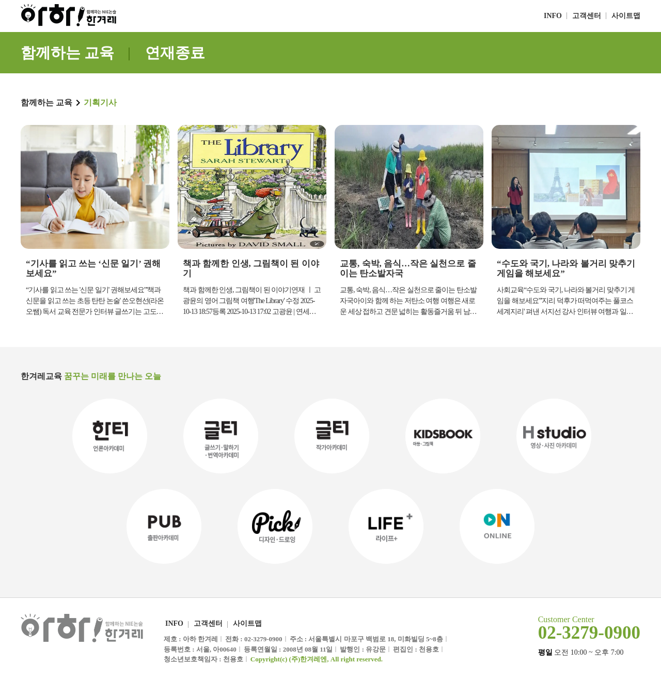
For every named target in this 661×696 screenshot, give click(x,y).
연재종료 (175, 52)
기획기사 (100, 102)
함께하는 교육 (67, 52)
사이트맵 (625, 16)
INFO (553, 16)
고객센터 (586, 16)
